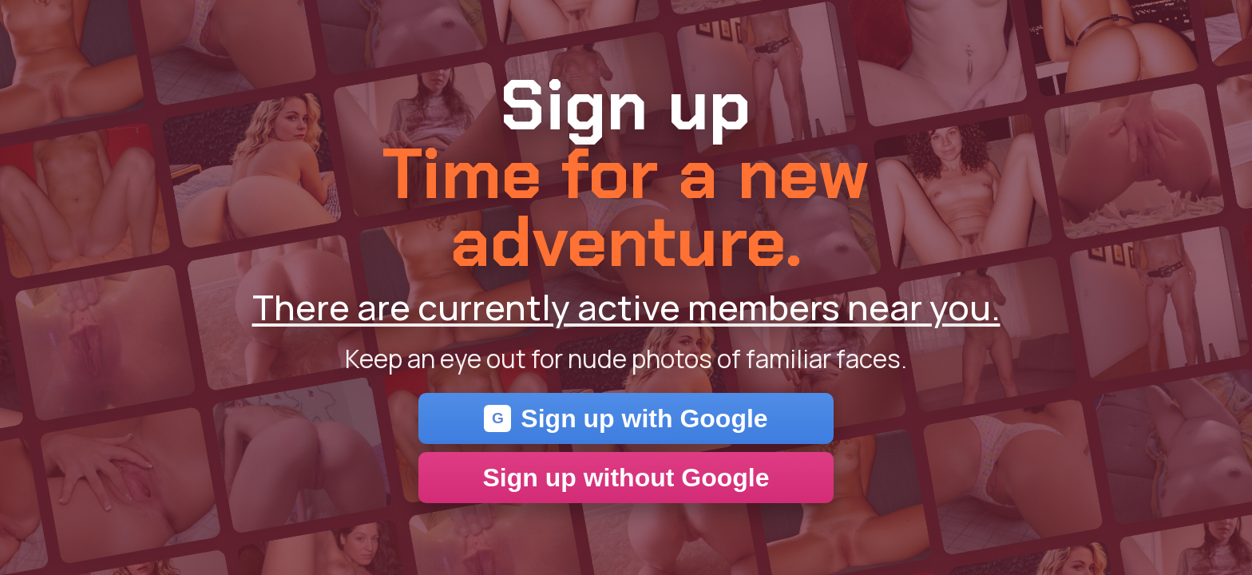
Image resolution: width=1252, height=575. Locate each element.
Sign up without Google (625, 477)
